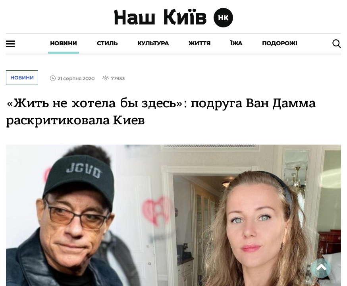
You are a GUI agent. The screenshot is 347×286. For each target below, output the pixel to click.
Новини (63, 43)
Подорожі (279, 43)
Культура (153, 43)
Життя (199, 43)
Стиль (107, 43)
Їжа (236, 43)
